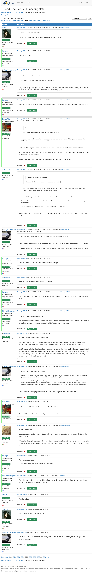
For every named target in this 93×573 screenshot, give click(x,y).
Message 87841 (22, 27)
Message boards (7, 12)
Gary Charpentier (9, 70)
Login (87, 2)
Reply (29, 43)
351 (22, 20)
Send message (6, 40)
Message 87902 (22, 455)
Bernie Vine (6, 119)
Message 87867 (22, 311)
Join (80, 2)
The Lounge (19, 12)
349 (14, 20)
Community (19, 2)
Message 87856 (22, 100)
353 (30, 20)
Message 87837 (65, 27)
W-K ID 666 (6, 170)
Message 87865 (22, 277)
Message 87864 (22, 258)
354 (34, 20)
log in (24, 18)
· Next (48, 20)
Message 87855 (22, 70)
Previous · (5, 20)
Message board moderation (9, 15)
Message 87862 (22, 169)
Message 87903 (22, 475)
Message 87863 (22, 229)
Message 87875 (22, 425)
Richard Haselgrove (9, 311)
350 (18, 20)
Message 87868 (22, 333)
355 (38, 20)
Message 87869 (22, 366)
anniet (4, 425)
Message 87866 (22, 292)
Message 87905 (22, 509)
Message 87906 (22, 532)
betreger (5, 51)
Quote (34, 43)
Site (29, 2)
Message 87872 (22, 401)
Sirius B (5, 28)
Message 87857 (65, 229)
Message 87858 (22, 119)
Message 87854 (22, 51)
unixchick (6, 277)
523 (44, 20)
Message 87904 (22, 494)
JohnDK (5, 495)
